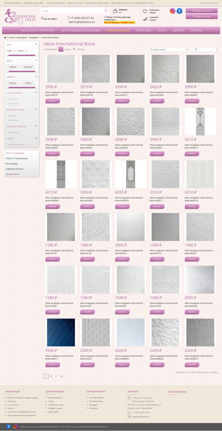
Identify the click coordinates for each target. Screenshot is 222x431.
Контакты (11, 401)
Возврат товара (55, 408)
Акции (51, 401)
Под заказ (13, 98)
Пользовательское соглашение (21, 415)
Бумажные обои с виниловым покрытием (88, 3)
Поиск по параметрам (17, 158)
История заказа (96, 401)
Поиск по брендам (18, 37)
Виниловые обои (12, 3)
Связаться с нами (56, 405)
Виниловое (13, 132)
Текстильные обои (56, 3)
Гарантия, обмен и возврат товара (22, 398)
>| (61, 376)
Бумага (11, 115)
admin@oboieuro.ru (141, 417)
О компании (12, 405)
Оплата (10, 408)
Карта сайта (53, 412)
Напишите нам (201, 16)
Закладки (93, 405)
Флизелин (13, 120)
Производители (55, 398)
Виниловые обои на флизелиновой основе (132, 3)
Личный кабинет (96, 398)
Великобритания (16, 144)
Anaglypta (34, 37)
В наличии (13, 103)
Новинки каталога (15, 168)
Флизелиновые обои (34, 3)
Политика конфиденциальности (21, 412)
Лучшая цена (12, 174)
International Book (50, 37)
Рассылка (93, 408)
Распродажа (12, 163)
